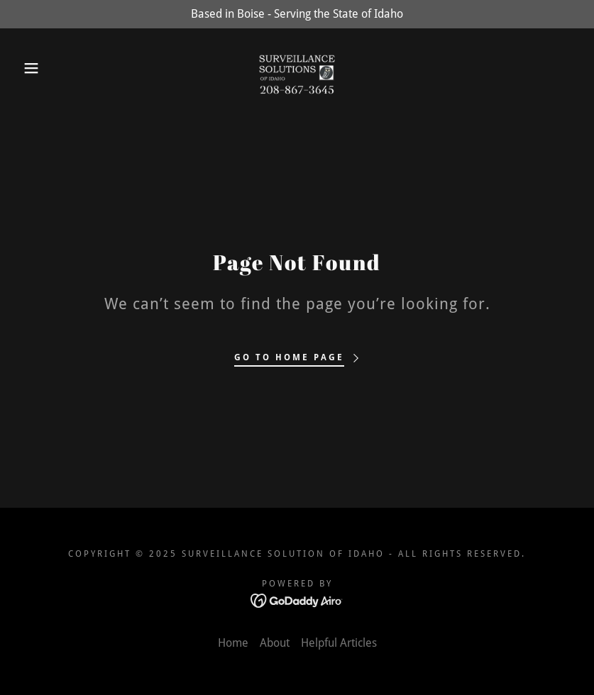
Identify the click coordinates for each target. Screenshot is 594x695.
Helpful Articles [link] (339, 643)
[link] (297, 68)
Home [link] (233, 643)
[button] (30, 68)
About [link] (275, 643)
